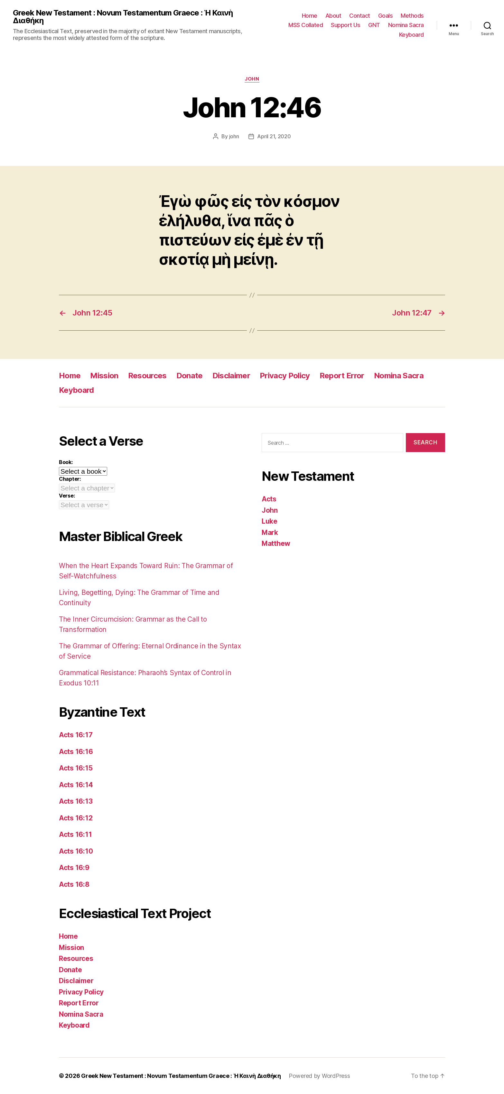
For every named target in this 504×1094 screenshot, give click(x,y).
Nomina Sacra (406, 25)
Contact (359, 15)
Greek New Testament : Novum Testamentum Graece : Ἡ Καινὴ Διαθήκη (123, 16)
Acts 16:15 (75, 768)
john (234, 136)
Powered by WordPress (319, 1075)
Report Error (342, 375)
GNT (374, 25)
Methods (412, 15)
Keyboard (411, 34)
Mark (270, 532)
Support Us (345, 25)
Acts (269, 499)
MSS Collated (305, 25)
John (252, 79)
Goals (385, 15)
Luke (269, 521)
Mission (104, 375)
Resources (147, 375)
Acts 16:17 (75, 735)
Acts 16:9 (74, 868)
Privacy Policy (285, 375)
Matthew (276, 543)
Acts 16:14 (76, 785)
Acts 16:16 (76, 752)
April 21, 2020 (274, 136)
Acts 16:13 (75, 801)
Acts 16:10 (76, 851)
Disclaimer (231, 375)
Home (309, 15)
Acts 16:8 (74, 884)
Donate (189, 375)
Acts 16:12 (75, 818)
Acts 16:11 (75, 834)
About (333, 15)
